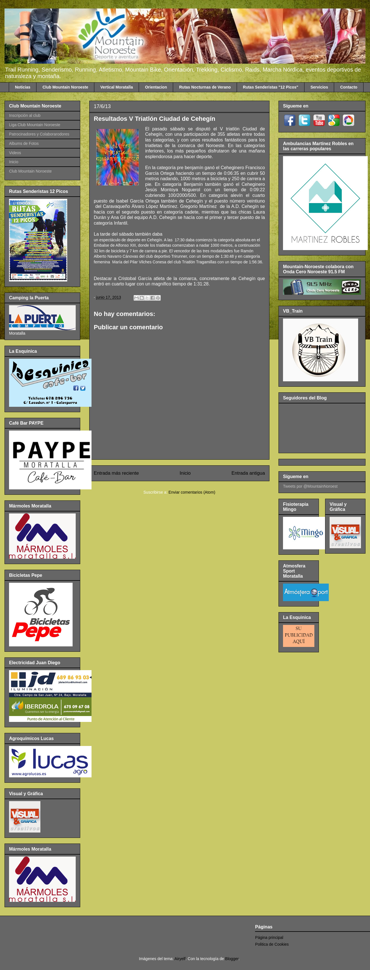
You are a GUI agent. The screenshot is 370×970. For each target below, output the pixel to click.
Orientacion (156, 87)
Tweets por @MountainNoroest (310, 486)
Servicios (319, 87)
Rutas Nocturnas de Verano (205, 87)
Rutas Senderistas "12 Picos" (270, 87)
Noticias (22, 87)
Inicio (185, 473)
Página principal (269, 937)
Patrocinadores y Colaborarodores (39, 134)
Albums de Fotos (24, 143)
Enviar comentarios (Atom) (191, 492)
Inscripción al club (24, 115)
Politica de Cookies (272, 944)
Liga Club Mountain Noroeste (34, 124)
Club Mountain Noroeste (65, 87)
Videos (15, 152)
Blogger (231, 958)
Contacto (348, 87)
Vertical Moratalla (116, 87)
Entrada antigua (248, 473)
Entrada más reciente (116, 473)
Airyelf (180, 958)
